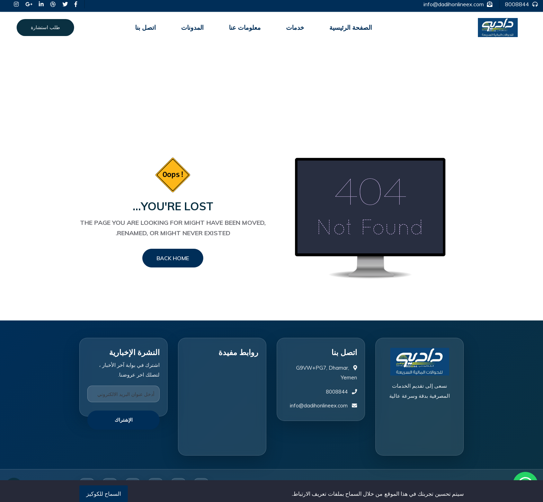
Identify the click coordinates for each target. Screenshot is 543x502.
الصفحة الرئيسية (350, 28)
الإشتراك (124, 420)
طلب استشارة (45, 27)
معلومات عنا (245, 28)
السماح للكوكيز (103, 493)
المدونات (192, 28)
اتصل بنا (145, 28)
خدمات (295, 28)
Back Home (173, 258)
